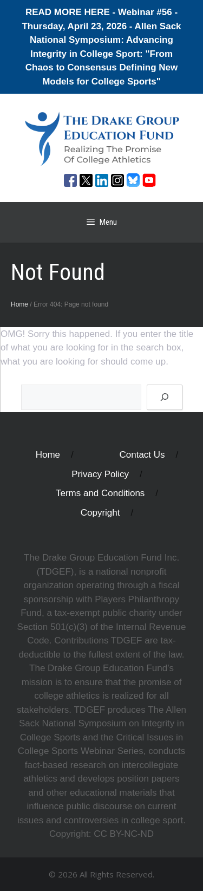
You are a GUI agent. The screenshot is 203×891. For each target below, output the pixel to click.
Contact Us (142, 455)
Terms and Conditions (100, 493)
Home (19, 304)
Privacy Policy (100, 474)
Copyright (100, 513)
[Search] (164, 398)
